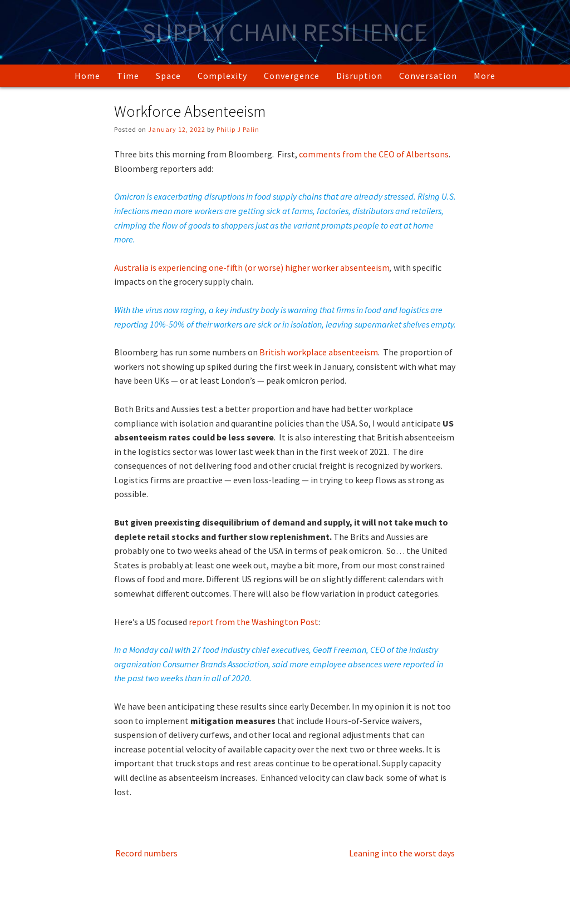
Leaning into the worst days (402, 853)
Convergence (292, 75)
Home (87, 75)
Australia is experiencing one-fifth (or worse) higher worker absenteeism (252, 267)
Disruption (359, 75)
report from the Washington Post (253, 621)
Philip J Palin (238, 129)
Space (168, 75)
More (484, 75)
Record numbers (146, 853)
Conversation (428, 75)
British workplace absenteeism (318, 352)
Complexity (222, 75)
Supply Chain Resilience (285, 32)
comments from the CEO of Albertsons (374, 154)
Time (128, 75)
